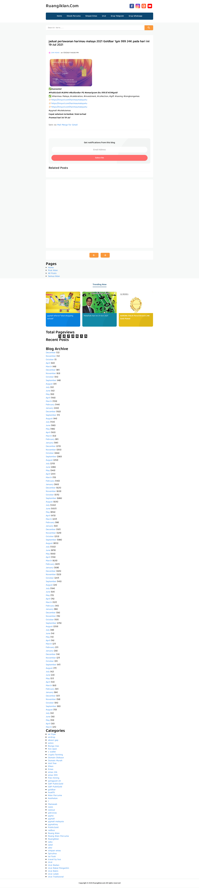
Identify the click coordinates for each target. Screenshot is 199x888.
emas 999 (53, 776)
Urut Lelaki (53, 875)
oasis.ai (51, 810)
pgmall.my (53, 825)
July (48, 388)
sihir (50, 848)
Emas (50, 770)
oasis (50, 808)
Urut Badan (53, 866)
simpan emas (54, 851)
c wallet (52, 752)
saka (50, 843)
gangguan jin (54, 781)
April (48, 364)
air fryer (52, 735)
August (49, 384)
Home (59, 16)
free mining (53, 778)
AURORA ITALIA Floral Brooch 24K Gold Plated (135, 318)
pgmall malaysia (56, 822)
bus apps (52, 749)
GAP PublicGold (55, 784)
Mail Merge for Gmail (67, 125)
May (48, 395)
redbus (51, 831)
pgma (51, 816)
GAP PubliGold (55, 787)
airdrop (51, 738)
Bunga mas (53, 747)
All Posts (52, 274)
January (49, 409)
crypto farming (55, 755)
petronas (52, 813)
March (49, 367)
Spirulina (52, 854)
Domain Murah (55, 761)
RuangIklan (53, 840)
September (51, 381)
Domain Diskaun (56, 758)
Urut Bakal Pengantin (58, 869)
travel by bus (54, 860)
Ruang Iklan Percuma (58, 837)
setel (50, 845)
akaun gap (53, 741)
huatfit (51, 793)
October (50, 360)
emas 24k (52, 773)
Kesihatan (53, 799)
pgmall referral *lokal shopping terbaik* (61, 318)
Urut (50, 863)
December (51, 353)
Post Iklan (53, 271)
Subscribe (99, 158)
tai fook (52, 857)
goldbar (52, 790)
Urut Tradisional (56, 877)
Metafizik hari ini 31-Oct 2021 (96, 316)
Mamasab (52, 805)
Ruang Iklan (54, 834)
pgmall (51, 819)
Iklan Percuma (55, 796)
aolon (51, 744)
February (50, 405)
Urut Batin (53, 872)
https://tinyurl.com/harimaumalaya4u (69, 100)
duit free (52, 764)
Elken (50, 767)
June (48, 391)
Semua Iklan (54, 277)
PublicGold (53, 828)
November (51, 357)
